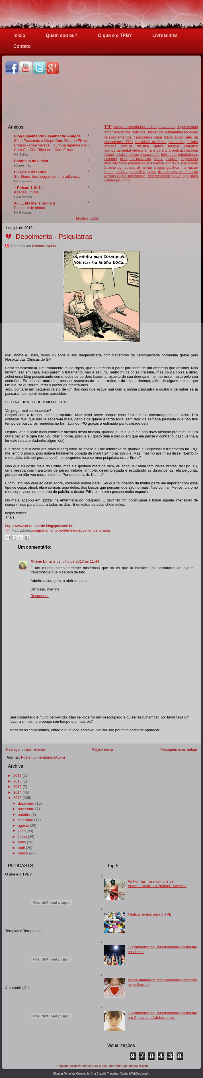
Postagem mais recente (25, 749)
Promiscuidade (158, 176)
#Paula (110, 176)
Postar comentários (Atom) (43, 757)
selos (151, 172)
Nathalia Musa (44, 246)
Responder (39, 596)
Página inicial (103, 749)
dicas (193, 132)
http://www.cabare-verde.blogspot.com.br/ (39, 526)
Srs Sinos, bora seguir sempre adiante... (47, 176)
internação (189, 167)
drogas (159, 167)
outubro (24, 814)
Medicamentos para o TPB (150, 914)
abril (21, 848)
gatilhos (172, 167)
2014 (17, 792)
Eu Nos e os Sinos (30, 172)
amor (179, 137)
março (23, 853)
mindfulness (188, 154)
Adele (158, 159)
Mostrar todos (87, 218)
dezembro (26, 803)
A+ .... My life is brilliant (34, 203)
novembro (26, 809)
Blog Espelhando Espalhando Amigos (47, 136)
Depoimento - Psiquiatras (54, 236)
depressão (189, 159)
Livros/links (165, 35)
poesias (134, 163)
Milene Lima (41, 561)
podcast (178, 150)
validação (112, 180)
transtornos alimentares (178, 172)
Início (19, 35)
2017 (17, 775)
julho (21, 831)
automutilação (176, 132)
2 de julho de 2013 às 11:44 (76, 561)
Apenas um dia (26, 192)
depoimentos (187, 127)
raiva (194, 176)
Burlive (172, 159)
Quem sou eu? (61, 35)
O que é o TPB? (115, 35)
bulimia (110, 167)
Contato (21, 46)
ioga (185, 176)
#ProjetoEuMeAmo (135, 159)
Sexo (176, 176)
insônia (192, 150)
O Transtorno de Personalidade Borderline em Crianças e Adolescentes (162, 1015)
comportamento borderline (53, 530)
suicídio (110, 159)
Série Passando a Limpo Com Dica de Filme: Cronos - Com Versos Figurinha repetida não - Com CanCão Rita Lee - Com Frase (52, 145)
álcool (109, 154)
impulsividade (115, 163)
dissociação (150, 154)
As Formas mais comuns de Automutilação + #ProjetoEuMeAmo (157, 883)
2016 (17, 781)
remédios (137, 172)
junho (22, 837)
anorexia (172, 163)
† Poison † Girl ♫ (29, 187)
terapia (192, 142)
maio (22, 842)
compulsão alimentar (135, 167)
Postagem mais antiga (178, 749)
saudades (176, 142)
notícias (122, 172)
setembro (25, 820)
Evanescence (153, 163)
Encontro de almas (29, 208)
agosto (23, 825)
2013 (17, 798)
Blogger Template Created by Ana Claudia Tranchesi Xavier (90, 1073)
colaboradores (127, 154)
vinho (125, 180)
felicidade (169, 154)
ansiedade (189, 163)
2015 (17, 786)
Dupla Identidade (131, 176)
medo (109, 172)
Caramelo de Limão (31, 161)
